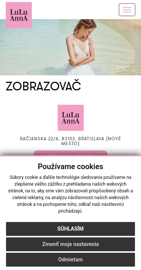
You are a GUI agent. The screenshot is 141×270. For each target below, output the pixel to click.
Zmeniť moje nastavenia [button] (70, 244)
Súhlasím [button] (71, 229)
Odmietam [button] (70, 259)
